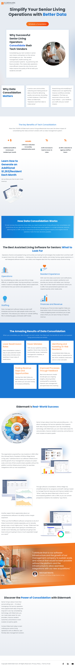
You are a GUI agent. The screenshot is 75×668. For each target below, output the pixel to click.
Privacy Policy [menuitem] (36, 664)
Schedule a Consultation (37, 24)
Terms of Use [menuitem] (46, 664)
